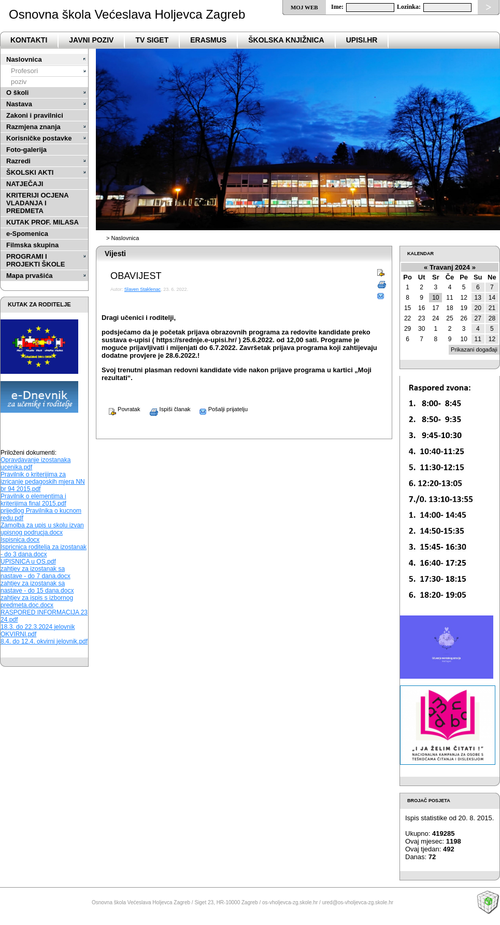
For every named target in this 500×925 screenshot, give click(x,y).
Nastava (19, 104)
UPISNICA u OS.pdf (28, 561)
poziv (18, 82)
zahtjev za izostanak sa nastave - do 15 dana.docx (37, 587)
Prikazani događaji (474, 349)
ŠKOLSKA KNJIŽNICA (286, 40)
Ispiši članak (166, 409)
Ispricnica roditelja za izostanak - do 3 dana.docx (44, 550)
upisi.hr (362, 40)
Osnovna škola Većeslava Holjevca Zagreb (127, 14)
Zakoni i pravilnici (34, 115)
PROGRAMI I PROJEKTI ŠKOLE (35, 260)
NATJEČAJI (24, 184)
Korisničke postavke (39, 138)
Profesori (24, 71)
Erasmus (208, 40)
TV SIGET (151, 40)
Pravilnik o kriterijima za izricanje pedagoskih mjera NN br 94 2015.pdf (43, 482)
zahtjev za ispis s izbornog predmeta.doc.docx (37, 601)
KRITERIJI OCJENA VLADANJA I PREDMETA (37, 203)
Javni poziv (91, 40)
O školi (17, 92)
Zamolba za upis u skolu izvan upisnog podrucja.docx (42, 529)
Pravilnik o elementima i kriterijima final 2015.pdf (33, 500)
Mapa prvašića (29, 275)
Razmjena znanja (33, 127)
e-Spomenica (27, 233)
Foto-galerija (26, 149)
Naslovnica (24, 59)
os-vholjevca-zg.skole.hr (290, 902)
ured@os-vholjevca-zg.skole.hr (357, 902)
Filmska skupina (32, 245)
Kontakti (28, 40)
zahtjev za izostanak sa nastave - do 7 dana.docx (35, 572)
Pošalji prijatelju (220, 409)
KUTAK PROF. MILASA (42, 222)
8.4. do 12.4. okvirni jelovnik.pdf (44, 641)
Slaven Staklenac (142, 289)
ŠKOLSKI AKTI (29, 172)
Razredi (18, 161)
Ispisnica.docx (20, 539)
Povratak (121, 409)
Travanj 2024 (450, 267)
